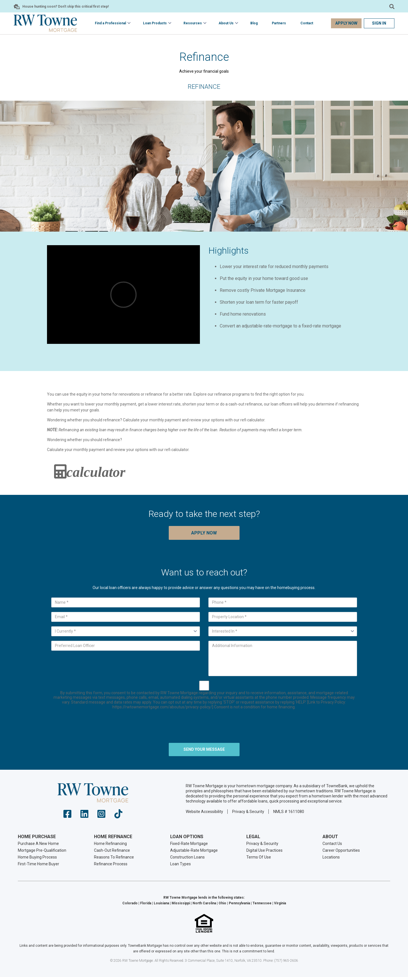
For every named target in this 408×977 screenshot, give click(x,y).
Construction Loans (187, 857)
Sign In (379, 23)
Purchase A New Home (38, 843)
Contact (306, 23)
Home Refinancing (110, 843)
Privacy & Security (248, 811)
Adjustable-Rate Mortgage (194, 850)
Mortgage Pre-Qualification (42, 850)
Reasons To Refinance (114, 857)
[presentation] (204, 727)
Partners (279, 23)
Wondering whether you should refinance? (84, 439)
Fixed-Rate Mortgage (189, 843)
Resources (192, 23)
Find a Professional (110, 23)
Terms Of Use (258, 857)
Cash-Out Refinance (112, 850)
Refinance (204, 86)
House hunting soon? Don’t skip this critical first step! (65, 6)
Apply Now (346, 23)
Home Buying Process (37, 857)
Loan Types (180, 864)
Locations (331, 857)
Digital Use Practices (264, 850)
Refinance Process (110, 864)
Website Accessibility (204, 811)
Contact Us (332, 843)
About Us (226, 23)
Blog (254, 23)
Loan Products (155, 23)
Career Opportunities (341, 850)
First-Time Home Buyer (38, 864)
